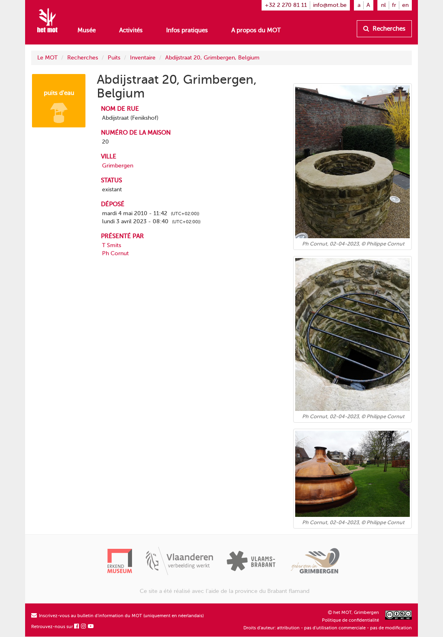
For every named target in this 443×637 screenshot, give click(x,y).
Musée (86, 30)
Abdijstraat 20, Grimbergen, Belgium (212, 58)
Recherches (384, 28)
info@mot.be (330, 5)
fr (394, 5)
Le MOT (47, 58)
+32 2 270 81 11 (286, 5)
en (405, 5)
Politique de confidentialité (350, 620)
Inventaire (142, 58)
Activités (131, 30)
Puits (114, 58)
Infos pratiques (187, 30)
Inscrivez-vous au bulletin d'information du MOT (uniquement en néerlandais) (117, 615)
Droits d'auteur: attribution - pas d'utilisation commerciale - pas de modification (327, 628)
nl (383, 5)
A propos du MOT (256, 30)
